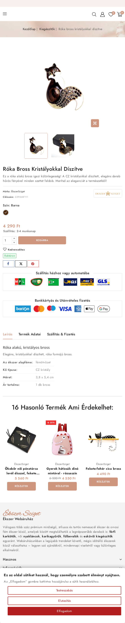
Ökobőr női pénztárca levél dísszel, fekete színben (21, 473)
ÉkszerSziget (18, 191)
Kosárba (42, 240)
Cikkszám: (8, 197)
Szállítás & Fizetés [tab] (61, 334)
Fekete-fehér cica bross (103, 468)
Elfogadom (64, 611)
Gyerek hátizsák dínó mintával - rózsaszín (62, 470)
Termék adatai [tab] (30, 334)
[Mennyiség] (7, 240)
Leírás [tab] (7, 334)
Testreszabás (64, 590)
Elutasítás (64, 600)
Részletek (21, 486)
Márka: (6, 191)
